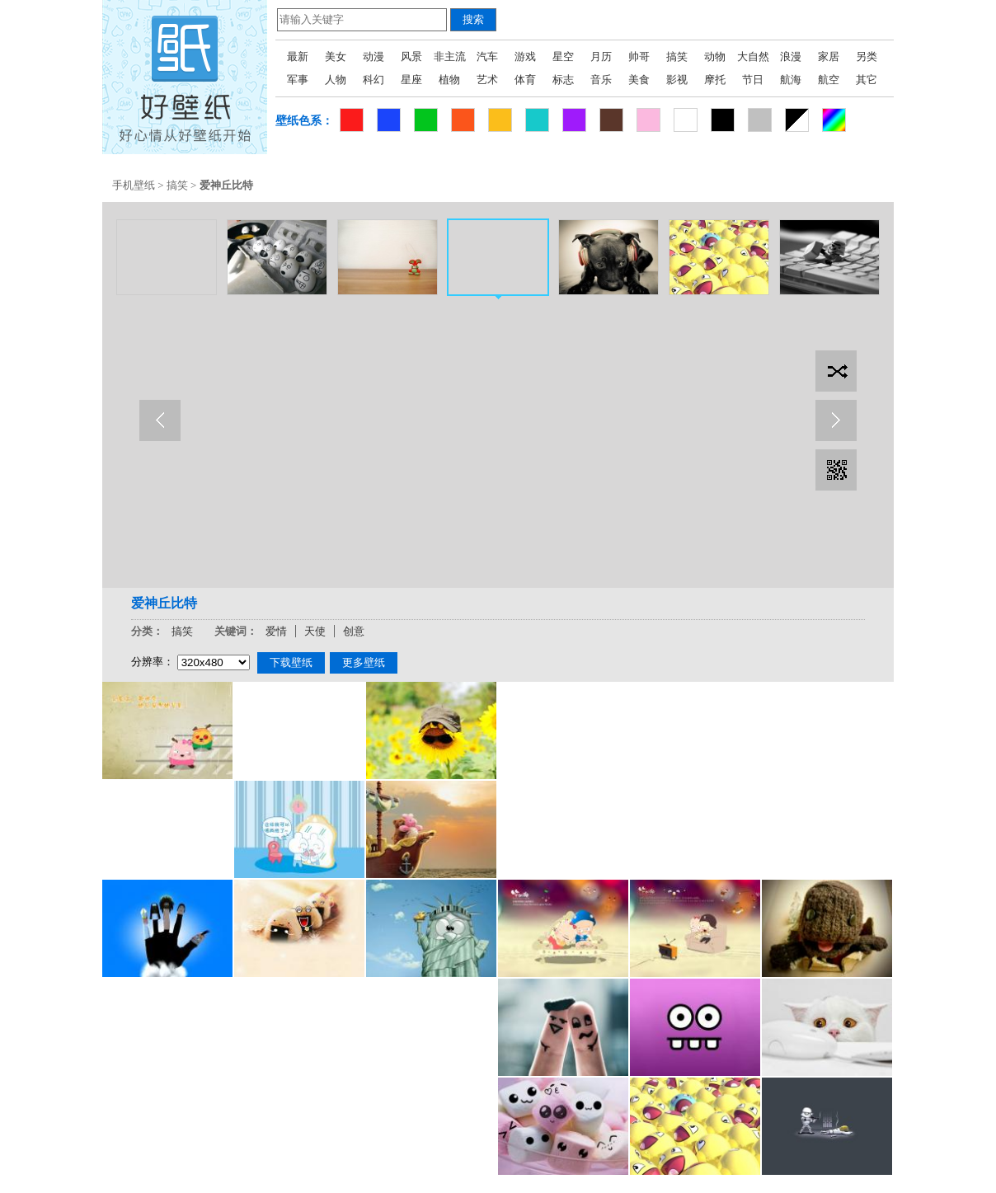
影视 (677, 79)
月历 (601, 56)
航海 (790, 79)
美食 (639, 79)
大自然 (753, 56)
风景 (411, 56)
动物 (715, 56)
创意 (353, 631)
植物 (449, 79)
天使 (315, 631)
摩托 (715, 79)
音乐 (601, 79)
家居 (828, 56)
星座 (411, 79)
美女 (335, 56)
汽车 (487, 56)
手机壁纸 (133, 185)
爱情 (276, 631)
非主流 (450, 56)
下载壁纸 (291, 662)
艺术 (487, 79)
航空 (828, 79)
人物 (335, 79)
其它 (866, 79)
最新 (297, 56)
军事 (297, 79)
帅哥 (639, 56)
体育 (525, 79)
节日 (752, 79)
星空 (563, 56)
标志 (563, 79)
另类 (866, 56)
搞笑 (677, 56)
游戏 (525, 56)
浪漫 (790, 56)
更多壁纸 (363, 662)
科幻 (373, 79)
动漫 (373, 56)
